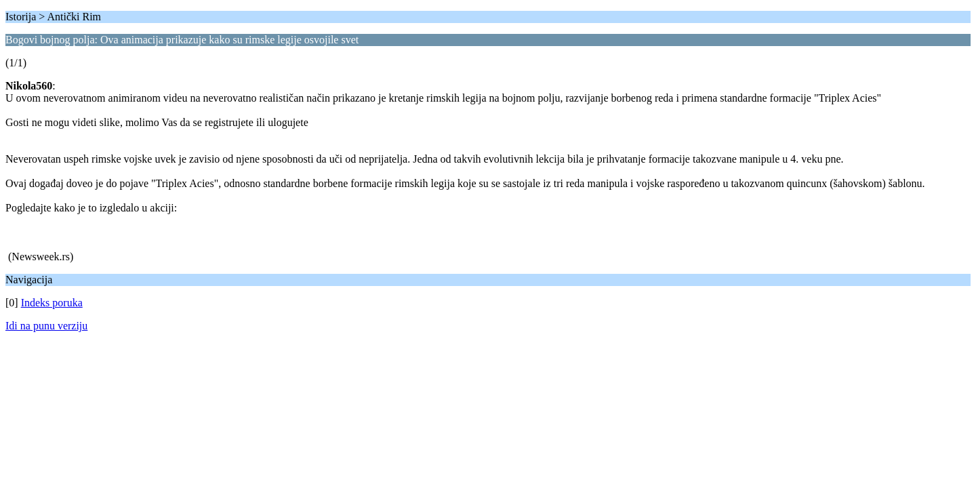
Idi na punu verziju (46, 325)
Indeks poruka (52, 302)
